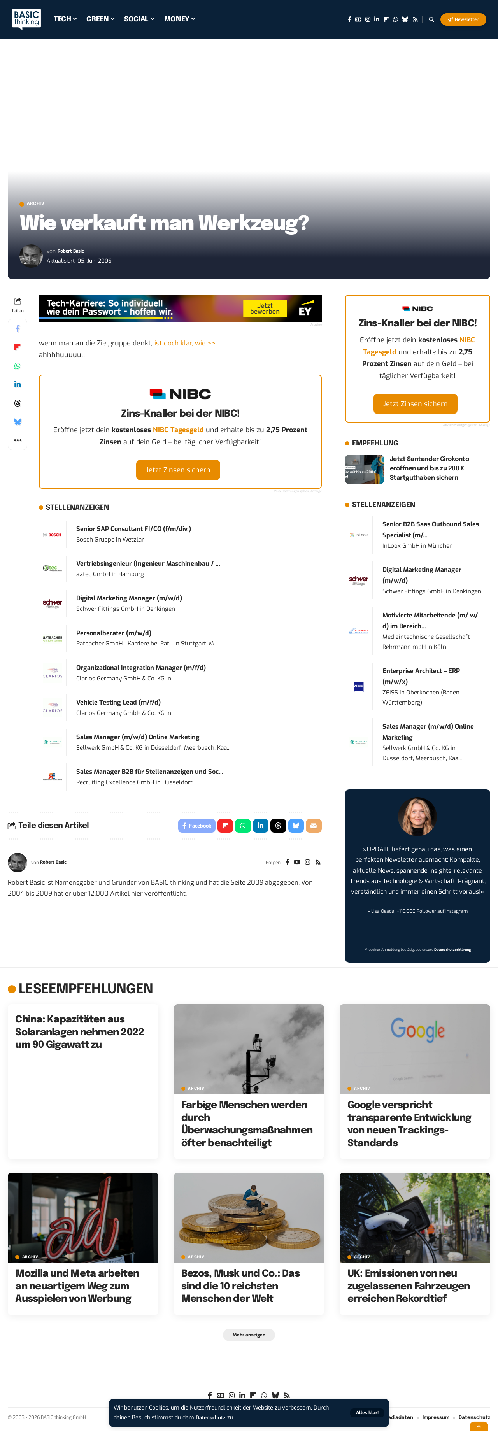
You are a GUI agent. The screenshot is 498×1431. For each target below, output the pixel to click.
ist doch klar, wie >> (186, 344)
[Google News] (358, 19)
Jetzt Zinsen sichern (178, 471)
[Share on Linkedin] (17, 386)
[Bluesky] (405, 19)
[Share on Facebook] (17, 330)
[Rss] (415, 19)
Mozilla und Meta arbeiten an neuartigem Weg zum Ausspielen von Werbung (77, 1288)
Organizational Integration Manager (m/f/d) (141, 669)
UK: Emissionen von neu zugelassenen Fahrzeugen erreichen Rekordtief (408, 1288)
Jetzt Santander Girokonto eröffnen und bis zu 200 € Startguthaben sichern (429, 470)
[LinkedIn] (376, 19)
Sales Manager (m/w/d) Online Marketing (138, 739)
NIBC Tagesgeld (178, 432)
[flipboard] (386, 19)
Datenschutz (212, 1417)
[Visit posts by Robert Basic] (31, 258)
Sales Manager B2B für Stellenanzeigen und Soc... (149, 773)
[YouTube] (295, 866)
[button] (366, 1412)
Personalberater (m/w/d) (113, 635)
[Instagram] (367, 19)
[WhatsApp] (395, 19)
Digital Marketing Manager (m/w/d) (129, 600)
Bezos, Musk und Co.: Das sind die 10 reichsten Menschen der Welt (240, 1288)
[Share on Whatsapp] (17, 367)
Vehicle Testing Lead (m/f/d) (118, 704)
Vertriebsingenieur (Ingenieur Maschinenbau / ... (148, 565)
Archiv (40, 205)
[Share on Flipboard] (17, 349)
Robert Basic (73, 252)
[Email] (313, 828)
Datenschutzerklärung (452, 951)
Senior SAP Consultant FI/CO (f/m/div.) (133, 531)
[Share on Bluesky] (17, 423)
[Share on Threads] (17, 405)
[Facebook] (349, 19)
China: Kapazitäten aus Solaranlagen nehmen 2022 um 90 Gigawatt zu (79, 1034)
